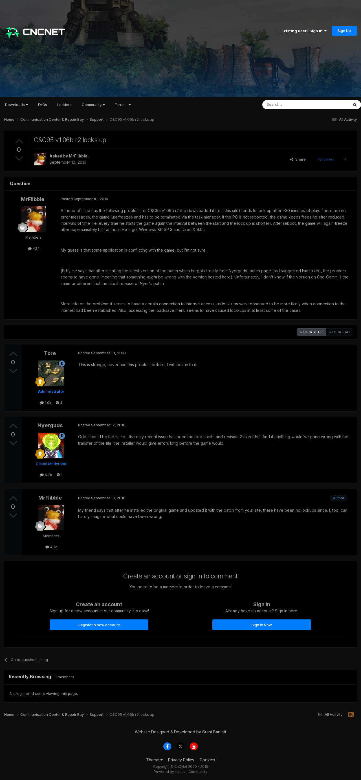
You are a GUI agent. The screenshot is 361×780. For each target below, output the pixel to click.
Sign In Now (262, 625)
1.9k (45, 402)
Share (298, 159)
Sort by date (340, 332)
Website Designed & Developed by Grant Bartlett (180, 731)
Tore (50, 353)
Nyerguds (50, 425)
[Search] (291, 104)
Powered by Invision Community (180, 772)
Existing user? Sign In (304, 31)
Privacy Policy (181, 759)
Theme (154, 759)
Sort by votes (311, 332)
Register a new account (99, 625)
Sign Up (344, 30)
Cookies (207, 759)
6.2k (46, 474)
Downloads (16, 104)
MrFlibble (78, 156)
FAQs (42, 104)
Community (93, 104)
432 (33, 248)
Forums (123, 104)
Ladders (64, 104)
